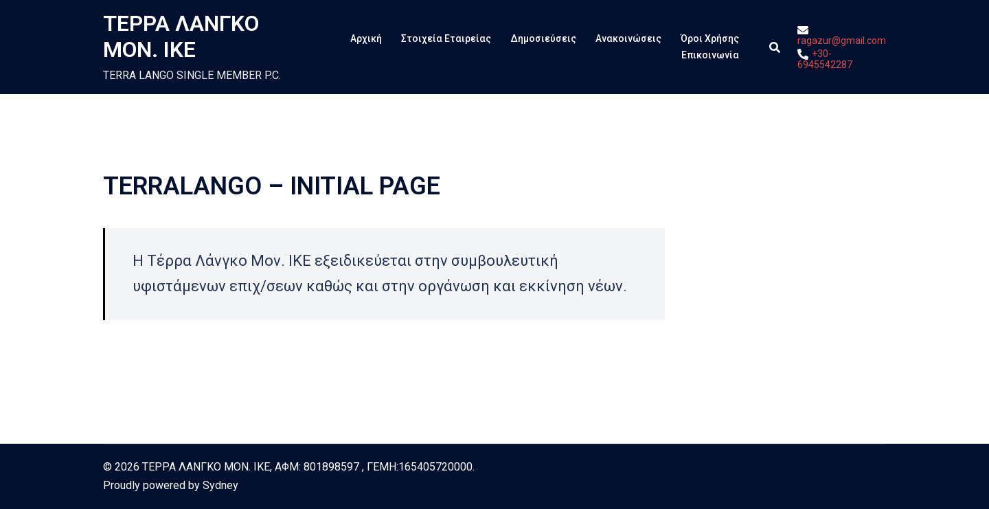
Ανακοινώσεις (628, 38)
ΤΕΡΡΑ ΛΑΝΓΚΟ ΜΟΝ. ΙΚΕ (181, 36)
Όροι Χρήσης (710, 38)
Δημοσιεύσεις (543, 38)
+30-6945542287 (824, 59)
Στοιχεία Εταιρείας (446, 38)
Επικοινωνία (710, 54)
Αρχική (366, 38)
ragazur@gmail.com (841, 35)
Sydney (220, 485)
